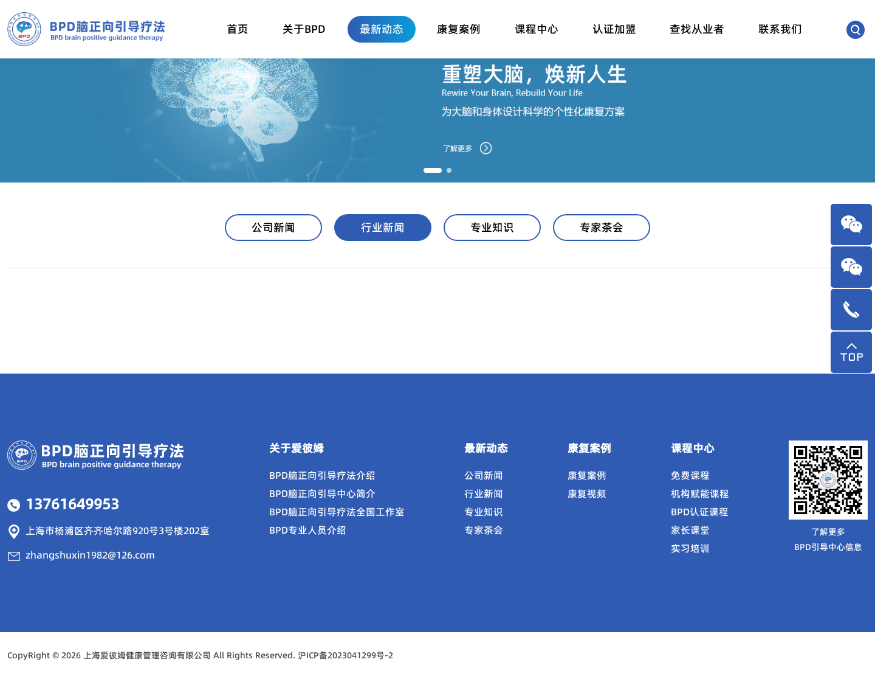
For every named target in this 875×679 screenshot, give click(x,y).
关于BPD (304, 29)
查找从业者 (697, 29)
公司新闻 (273, 227)
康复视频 (587, 493)
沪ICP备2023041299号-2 (345, 655)
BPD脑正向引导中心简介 (322, 493)
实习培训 (690, 548)
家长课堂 (690, 530)
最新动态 (381, 29)
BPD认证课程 (700, 511)
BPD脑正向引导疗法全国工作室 (337, 511)
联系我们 (780, 29)
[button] (433, 170)
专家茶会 (601, 227)
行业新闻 (383, 227)
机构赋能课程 (700, 493)
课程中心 (536, 29)
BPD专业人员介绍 (307, 530)
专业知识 (492, 227)
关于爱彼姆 (296, 448)
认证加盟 (614, 29)
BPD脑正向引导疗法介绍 (322, 475)
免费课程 (690, 475)
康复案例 (459, 29)
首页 (238, 29)
